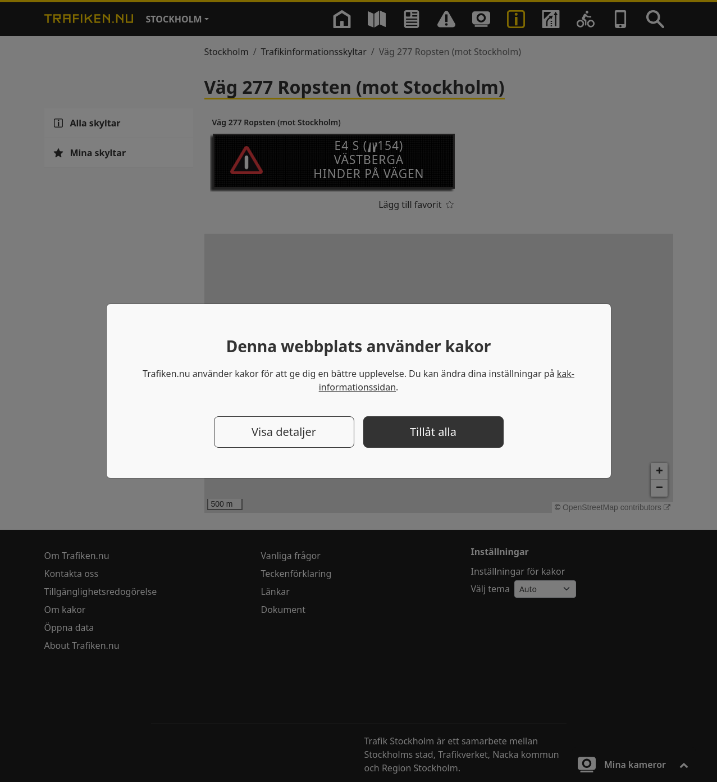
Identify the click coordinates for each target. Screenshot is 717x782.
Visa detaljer (284, 431)
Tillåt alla (433, 431)
